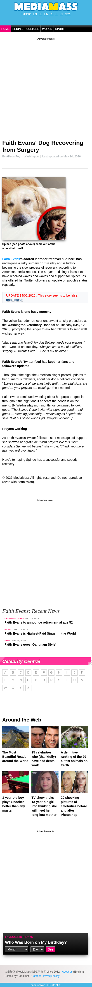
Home (5, 29)
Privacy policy (51, 976)
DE (52, 14)
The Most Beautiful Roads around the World (15, 757)
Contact (36, 976)
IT (56, 14)
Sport (59, 29)
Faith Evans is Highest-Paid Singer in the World (40, 633)
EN (35, 14)
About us (67, 971)
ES (46, 14)
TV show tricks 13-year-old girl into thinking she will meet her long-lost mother (44, 806)
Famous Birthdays (19, 937)
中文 (68, 14)
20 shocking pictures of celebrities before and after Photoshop (74, 806)
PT (61, 14)
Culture (32, 29)
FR (40, 14)
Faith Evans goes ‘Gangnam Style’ (30, 644)
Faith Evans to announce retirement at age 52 (39, 622)
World (47, 29)
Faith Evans (11, 259)
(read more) (14, 300)
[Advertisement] (46, 87)
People (18, 29)
